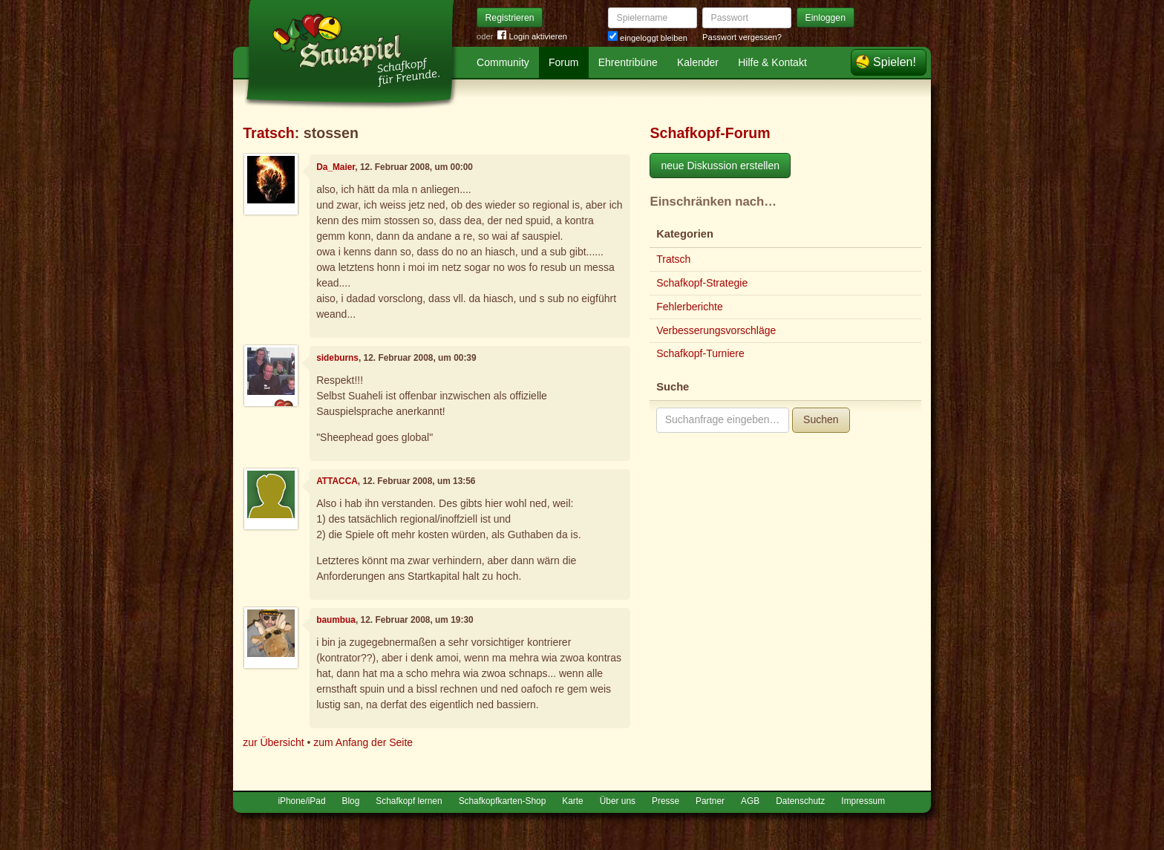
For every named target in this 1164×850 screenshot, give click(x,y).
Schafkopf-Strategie (702, 283)
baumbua (336, 620)
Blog (351, 801)
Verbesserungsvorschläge (716, 330)
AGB (750, 801)
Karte (572, 801)
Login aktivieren (532, 36)
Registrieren (509, 18)
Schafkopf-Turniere (700, 353)
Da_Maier (335, 167)
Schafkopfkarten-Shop (502, 801)
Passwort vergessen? (742, 37)
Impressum (863, 801)
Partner (710, 801)
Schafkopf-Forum (710, 133)
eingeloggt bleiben (647, 37)
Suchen (820, 419)
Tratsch (269, 133)
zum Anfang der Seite (363, 742)
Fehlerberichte (689, 307)
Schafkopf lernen (409, 801)
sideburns (337, 358)
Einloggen (825, 18)
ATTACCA (337, 481)
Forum (563, 62)
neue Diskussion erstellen (720, 165)
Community (503, 62)
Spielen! (894, 62)
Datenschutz (800, 801)
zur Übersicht (273, 742)
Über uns (617, 801)
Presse (665, 801)
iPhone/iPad (301, 801)
